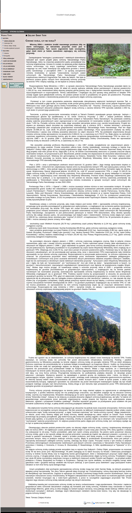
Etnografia (6, 56)
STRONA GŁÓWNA (17, 31)
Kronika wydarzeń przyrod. (12, 48)
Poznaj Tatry (6, 35)
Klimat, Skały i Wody (10, 45)
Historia (6, 53)
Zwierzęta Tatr (8, 43)
